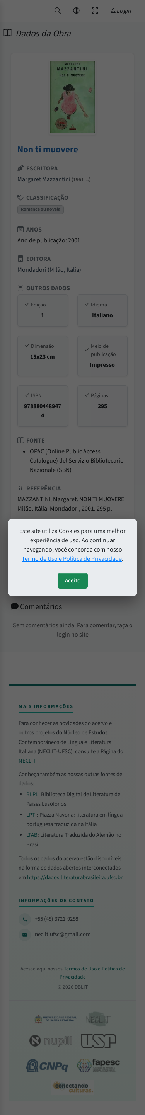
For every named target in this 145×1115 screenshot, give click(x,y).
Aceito (72, 580)
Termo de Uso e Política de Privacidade (72, 559)
